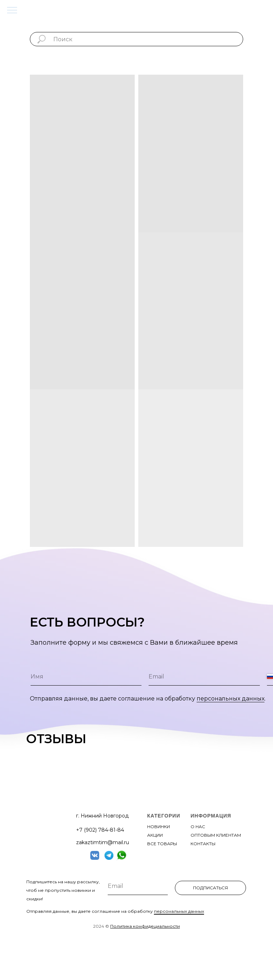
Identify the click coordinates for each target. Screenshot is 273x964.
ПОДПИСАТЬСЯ (210, 887)
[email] (204, 677)
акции (155, 835)
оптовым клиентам (216, 835)
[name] (86, 677)
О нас (198, 826)
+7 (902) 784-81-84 (100, 830)
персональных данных (230, 698)
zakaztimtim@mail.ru (102, 842)
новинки (158, 826)
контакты (203, 843)
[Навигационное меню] (12, 10)
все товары (162, 843)
